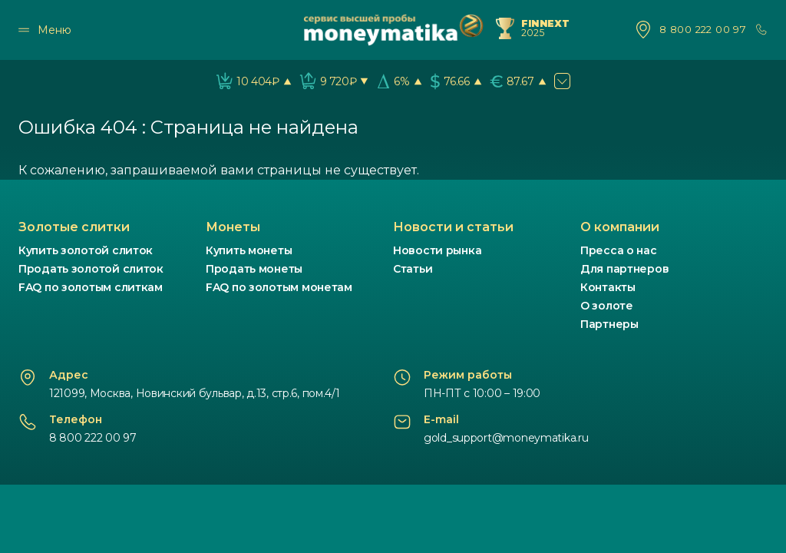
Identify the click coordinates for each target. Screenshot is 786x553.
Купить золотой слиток (85, 250)
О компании (619, 227)
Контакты (608, 287)
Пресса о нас (618, 250)
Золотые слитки (74, 227)
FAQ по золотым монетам (279, 287)
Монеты (233, 227)
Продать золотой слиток (90, 269)
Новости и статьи (453, 227)
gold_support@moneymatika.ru (506, 438)
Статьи (412, 269)
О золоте (606, 306)
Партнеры (609, 324)
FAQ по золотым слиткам (90, 287)
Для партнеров (624, 269)
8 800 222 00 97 (702, 29)
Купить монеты (249, 250)
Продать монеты (254, 269)
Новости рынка (437, 250)
